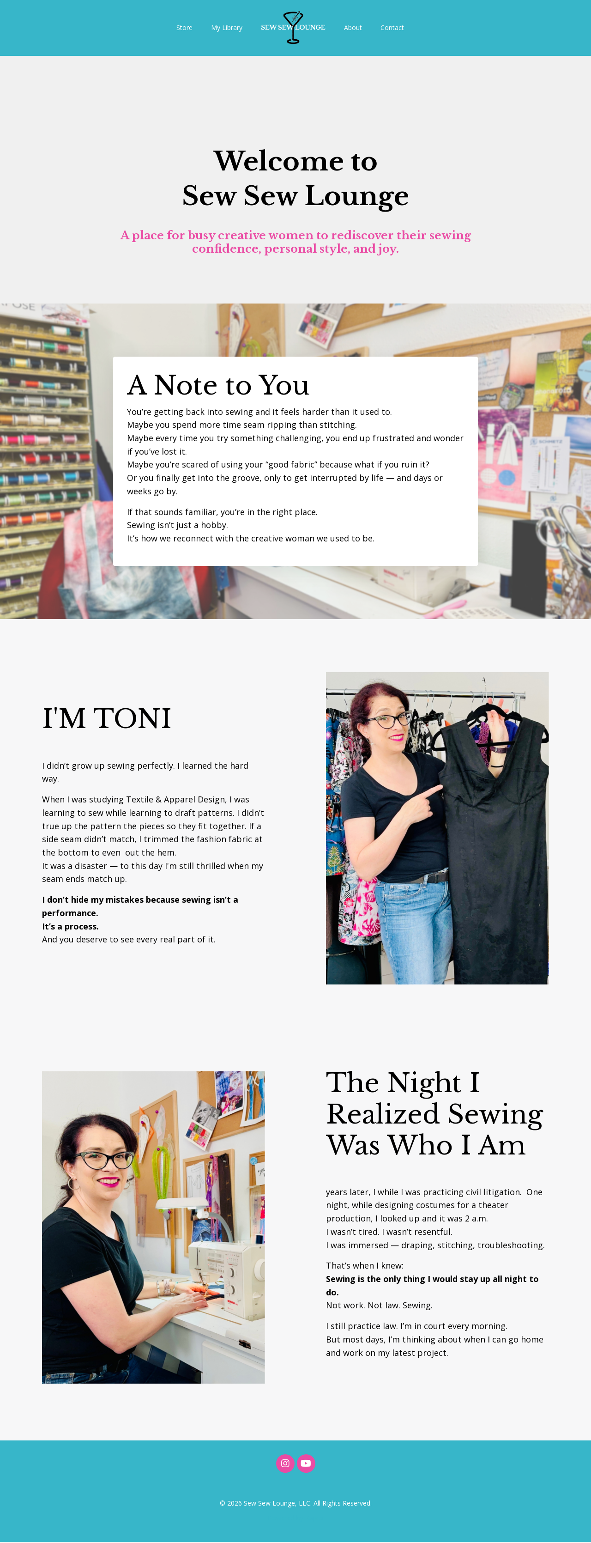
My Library (226, 27)
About (353, 27)
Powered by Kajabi (296, 1519)
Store (184, 27)
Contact (392, 27)
